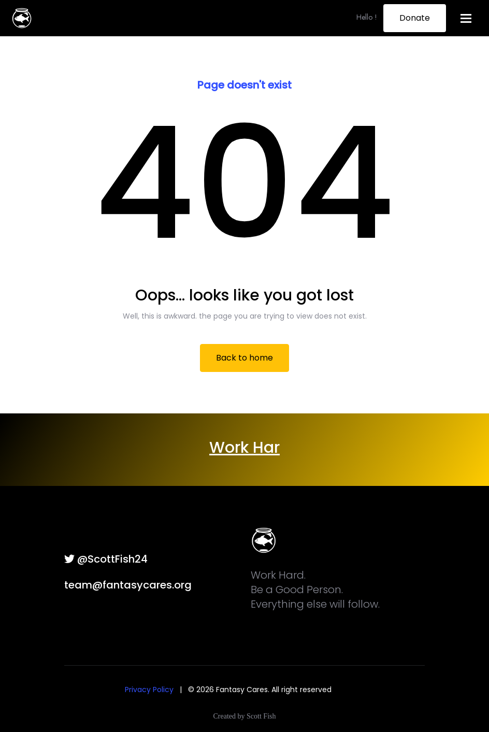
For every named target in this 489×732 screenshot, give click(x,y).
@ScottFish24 (106, 559)
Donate (414, 18)
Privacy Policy (149, 689)
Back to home (244, 358)
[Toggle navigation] (466, 18)
